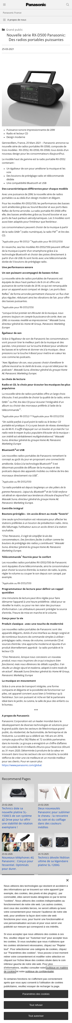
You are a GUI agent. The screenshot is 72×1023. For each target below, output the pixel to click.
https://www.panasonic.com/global (21, 765)
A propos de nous (16, 19)
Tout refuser (36, 1005)
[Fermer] (67, 880)
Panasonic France (12, 12)
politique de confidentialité (39, 971)
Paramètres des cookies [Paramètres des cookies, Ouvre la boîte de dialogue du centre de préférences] (35, 994)
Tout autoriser (36, 1016)
